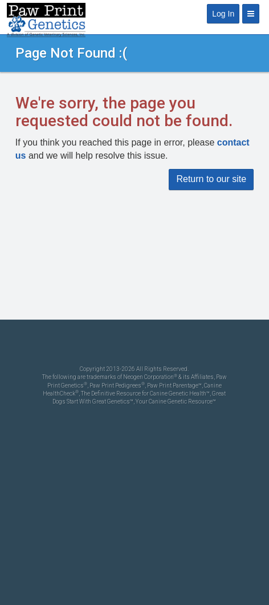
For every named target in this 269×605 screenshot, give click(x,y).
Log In (223, 13)
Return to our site (211, 179)
